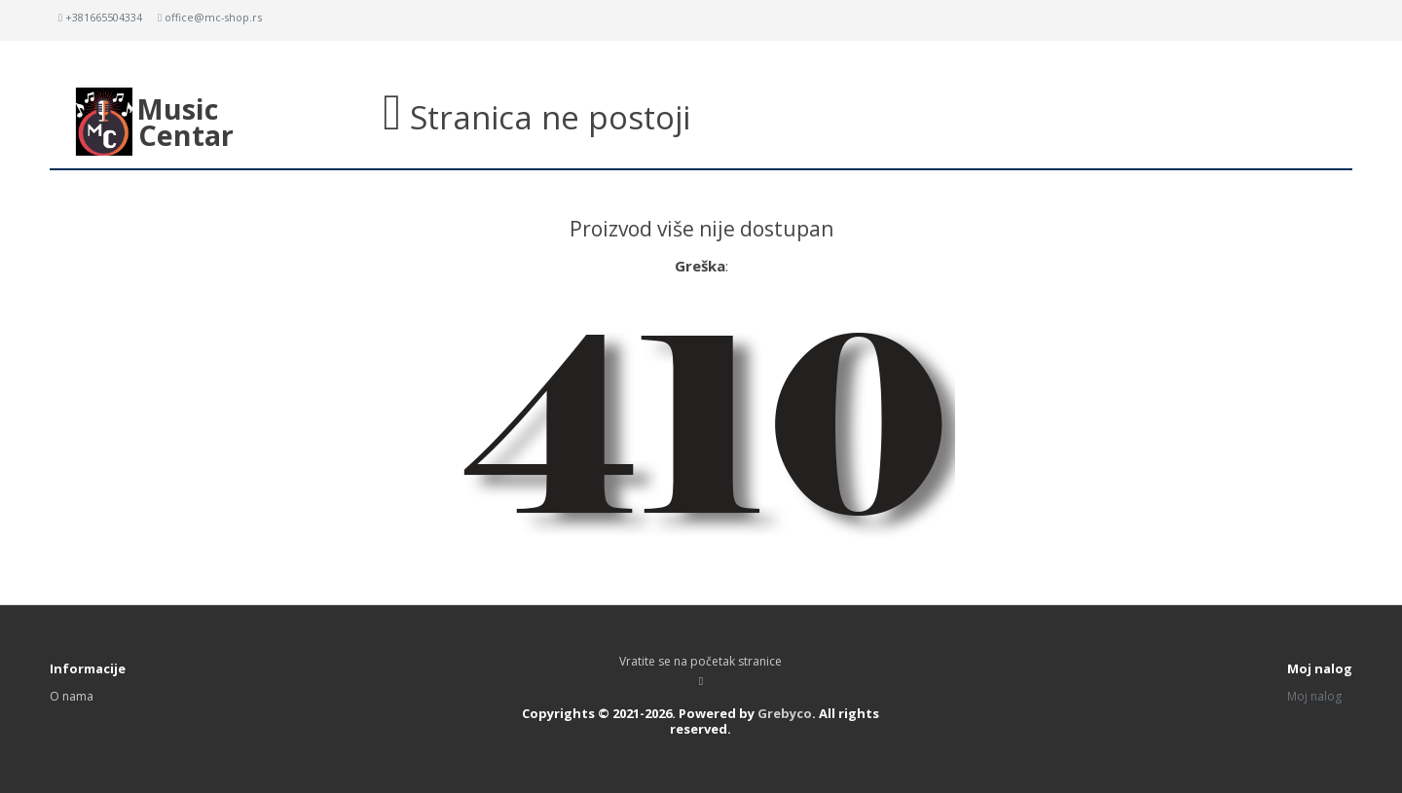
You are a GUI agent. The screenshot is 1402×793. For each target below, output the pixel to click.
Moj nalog (1314, 696)
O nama (71, 696)
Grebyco (784, 713)
